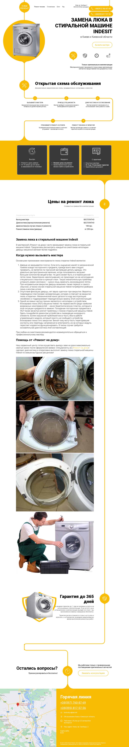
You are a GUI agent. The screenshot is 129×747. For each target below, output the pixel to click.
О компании (51, 7)
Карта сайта (64, 731)
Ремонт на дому (80, 348)
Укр (63, 7)
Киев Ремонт (24, 7)
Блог (58, 7)
